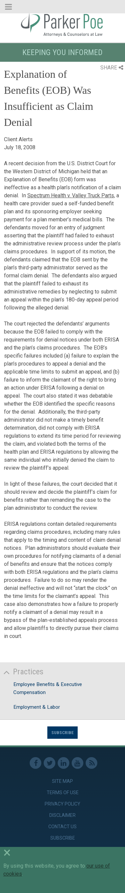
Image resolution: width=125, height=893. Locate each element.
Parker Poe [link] (62, 24)
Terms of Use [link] (63, 792)
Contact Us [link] (62, 826)
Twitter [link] (49, 763)
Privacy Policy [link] (62, 804)
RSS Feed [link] (91, 763)
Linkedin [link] (63, 763)
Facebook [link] (35, 763)
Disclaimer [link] (62, 815)
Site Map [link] (62, 781)
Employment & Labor (36, 707)
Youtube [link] (77, 763)
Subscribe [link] (62, 838)
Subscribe (62, 732)
